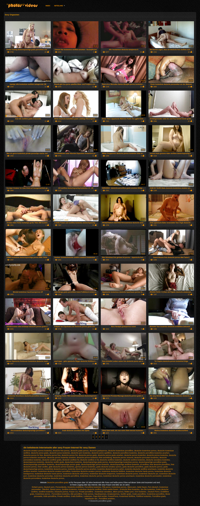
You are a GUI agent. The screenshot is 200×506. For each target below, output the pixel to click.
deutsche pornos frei (70, 455)
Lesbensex (88, 496)
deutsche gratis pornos (80, 451)
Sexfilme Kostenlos (69, 489)
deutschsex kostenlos (73, 462)
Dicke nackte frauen (111, 489)
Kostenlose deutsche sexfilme (90, 489)
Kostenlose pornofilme (156, 494)
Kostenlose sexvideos (103, 492)
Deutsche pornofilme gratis (16, 4)
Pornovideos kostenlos (61, 494)
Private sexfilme (63, 496)
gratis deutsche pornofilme (132, 467)
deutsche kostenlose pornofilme (120, 451)
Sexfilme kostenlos (46, 492)
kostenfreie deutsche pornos (55, 469)
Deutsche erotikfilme (75, 487)
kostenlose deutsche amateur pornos (86, 471)
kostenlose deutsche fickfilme (113, 471)
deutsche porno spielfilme (101, 453)
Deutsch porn (49, 487)
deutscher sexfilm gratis (54, 462)
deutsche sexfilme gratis (51, 460)
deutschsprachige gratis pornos (95, 462)
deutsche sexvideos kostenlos (158, 460)
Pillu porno (106, 487)
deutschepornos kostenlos (33, 462)
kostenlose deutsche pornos (91, 476)
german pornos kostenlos (85, 467)
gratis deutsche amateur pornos (108, 467)
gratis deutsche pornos (153, 467)
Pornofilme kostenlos (93, 487)
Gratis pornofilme (139, 494)
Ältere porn (131, 487)
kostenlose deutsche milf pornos (76, 474)
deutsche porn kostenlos (81, 453)
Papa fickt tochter (100, 496)
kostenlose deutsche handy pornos (140, 471)
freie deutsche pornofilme (160, 464)
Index (48, 6)
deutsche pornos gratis (88, 455)
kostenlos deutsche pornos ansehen (82, 469)
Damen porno (55, 489)
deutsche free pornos (61, 451)
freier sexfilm (43, 467)
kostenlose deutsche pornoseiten (149, 476)
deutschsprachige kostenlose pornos (123, 462)
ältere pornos (118, 492)
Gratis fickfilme (77, 496)
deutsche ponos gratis (39, 453)
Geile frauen (142, 487)
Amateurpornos (113, 494)
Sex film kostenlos (148, 489)
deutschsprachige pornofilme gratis (152, 462)
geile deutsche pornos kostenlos (61, 467)
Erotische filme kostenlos (130, 489)
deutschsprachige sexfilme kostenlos (124, 464)
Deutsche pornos (61, 492)
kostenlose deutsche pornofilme (66, 476)
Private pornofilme (86, 492)
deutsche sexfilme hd (70, 460)
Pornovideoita (60, 487)
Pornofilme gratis (159, 496)
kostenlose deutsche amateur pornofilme (54, 471)
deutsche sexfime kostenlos (134, 460)
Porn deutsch (153, 487)
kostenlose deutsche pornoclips (40, 476)
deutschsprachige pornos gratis (67, 464)
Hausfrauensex (100, 494)
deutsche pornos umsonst (123, 458)
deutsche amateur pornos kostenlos (37, 451)
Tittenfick (45, 489)
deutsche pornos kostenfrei (135, 455)
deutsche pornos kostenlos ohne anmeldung (94, 458)
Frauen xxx (73, 492)
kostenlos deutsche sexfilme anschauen (141, 469)
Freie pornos (88, 494)
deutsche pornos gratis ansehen (110, 455)
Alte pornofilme (76, 494)
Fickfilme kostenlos (143, 496)
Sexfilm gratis (126, 494)
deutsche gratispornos (98, 451)
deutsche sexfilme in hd (89, 460)
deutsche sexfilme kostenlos (111, 460)
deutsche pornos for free (33, 455)
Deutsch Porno (154, 492)
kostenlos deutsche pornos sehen (110, 469)
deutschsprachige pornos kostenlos (95, 464)
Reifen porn (129, 492)
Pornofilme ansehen (107, 499)
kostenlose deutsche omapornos (102, 474)
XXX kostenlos (141, 492)
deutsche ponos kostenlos (59, 453)
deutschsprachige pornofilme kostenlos (38, 464)
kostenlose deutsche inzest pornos (48, 474)
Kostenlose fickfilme (127, 496)
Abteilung (58, 6)
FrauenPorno (113, 496)
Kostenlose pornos (119, 487)
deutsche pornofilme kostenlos (125, 453)
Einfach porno (37, 487)
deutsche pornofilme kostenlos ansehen (153, 453)
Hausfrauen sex (91, 499)
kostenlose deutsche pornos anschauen (119, 476)
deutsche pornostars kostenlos (146, 458)
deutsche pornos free (52, 455)
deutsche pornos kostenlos (157, 455)
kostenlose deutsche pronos (53, 478)
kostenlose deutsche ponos (127, 474)
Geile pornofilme (49, 496)
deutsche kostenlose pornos (145, 451)
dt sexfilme (144, 464)
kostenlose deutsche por (148, 474)
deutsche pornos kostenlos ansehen (61, 458)
